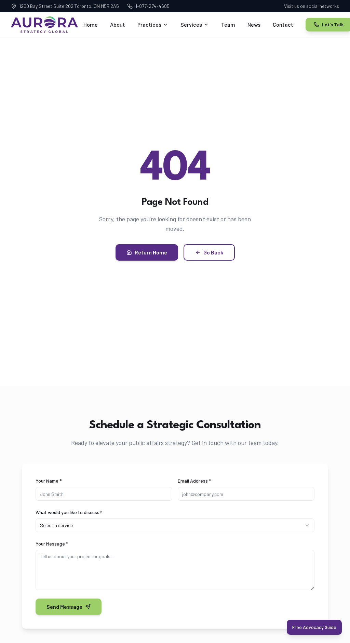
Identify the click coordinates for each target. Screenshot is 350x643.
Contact (283, 24)
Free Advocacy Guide (314, 627)
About (117, 24)
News (253, 24)
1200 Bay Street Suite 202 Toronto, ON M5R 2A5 (65, 6)
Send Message (68, 606)
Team (228, 24)
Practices (152, 24)
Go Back (209, 252)
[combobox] (175, 525)
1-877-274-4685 (148, 6)
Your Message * (52, 544)
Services (194, 24)
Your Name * (49, 481)
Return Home (146, 252)
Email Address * (194, 481)
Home (90, 24)
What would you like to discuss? (69, 512)
